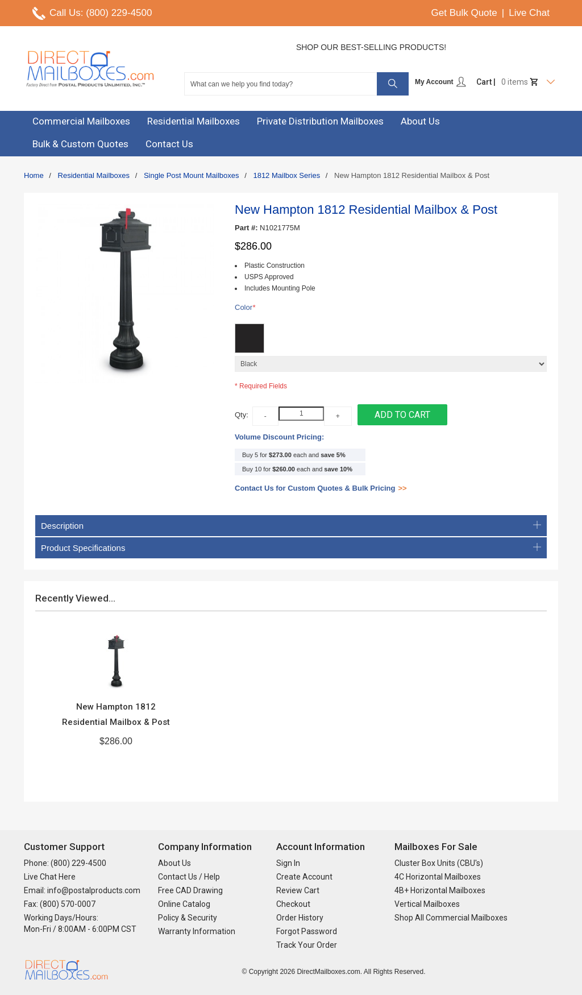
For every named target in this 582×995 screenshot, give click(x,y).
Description (291, 525)
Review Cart (297, 890)
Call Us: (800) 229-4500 (100, 12)
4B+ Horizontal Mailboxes (439, 890)
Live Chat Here (50, 876)
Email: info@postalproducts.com (82, 890)
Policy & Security (187, 917)
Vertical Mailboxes (427, 904)
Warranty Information (196, 931)
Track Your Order (306, 945)
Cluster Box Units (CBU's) (438, 863)
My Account (441, 82)
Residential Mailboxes (94, 175)
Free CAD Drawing (190, 890)
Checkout (293, 904)
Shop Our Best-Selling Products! (371, 47)
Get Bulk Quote (464, 12)
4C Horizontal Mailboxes (437, 876)
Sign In (288, 863)
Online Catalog (184, 904)
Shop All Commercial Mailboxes (451, 917)
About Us (174, 863)
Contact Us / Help (189, 876)
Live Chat (529, 12)
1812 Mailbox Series (286, 175)
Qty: (241, 415)
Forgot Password (306, 931)
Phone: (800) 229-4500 (65, 863)
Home (34, 175)
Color (245, 307)
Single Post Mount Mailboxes (191, 175)
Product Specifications (291, 548)
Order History (299, 917)
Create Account (304, 876)
